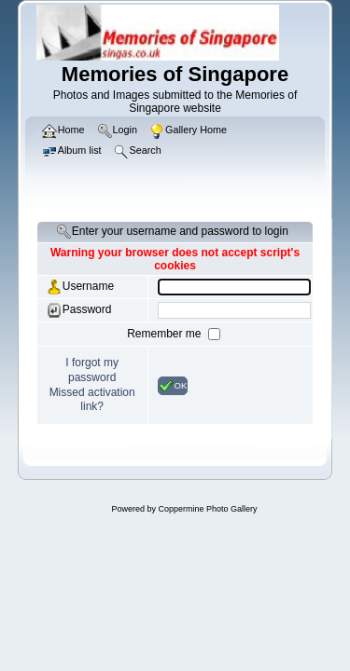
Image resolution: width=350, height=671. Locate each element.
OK (173, 385)
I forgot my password (92, 370)
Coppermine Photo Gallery (207, 509)
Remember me (165, 333)
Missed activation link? (92, 400)
